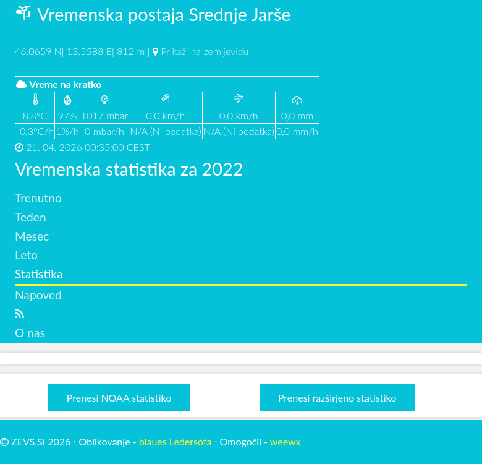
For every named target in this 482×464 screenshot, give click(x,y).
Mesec (32, 236)
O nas (30, 332)
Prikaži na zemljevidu (204, 51)
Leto (26, 254)
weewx (285, 441)
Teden (30, 217)
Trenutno (38, 198)
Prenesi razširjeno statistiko (337, 397)
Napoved (38, 295)
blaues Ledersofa (175, 441)
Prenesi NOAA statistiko (119, 397)
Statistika (39, 274)
